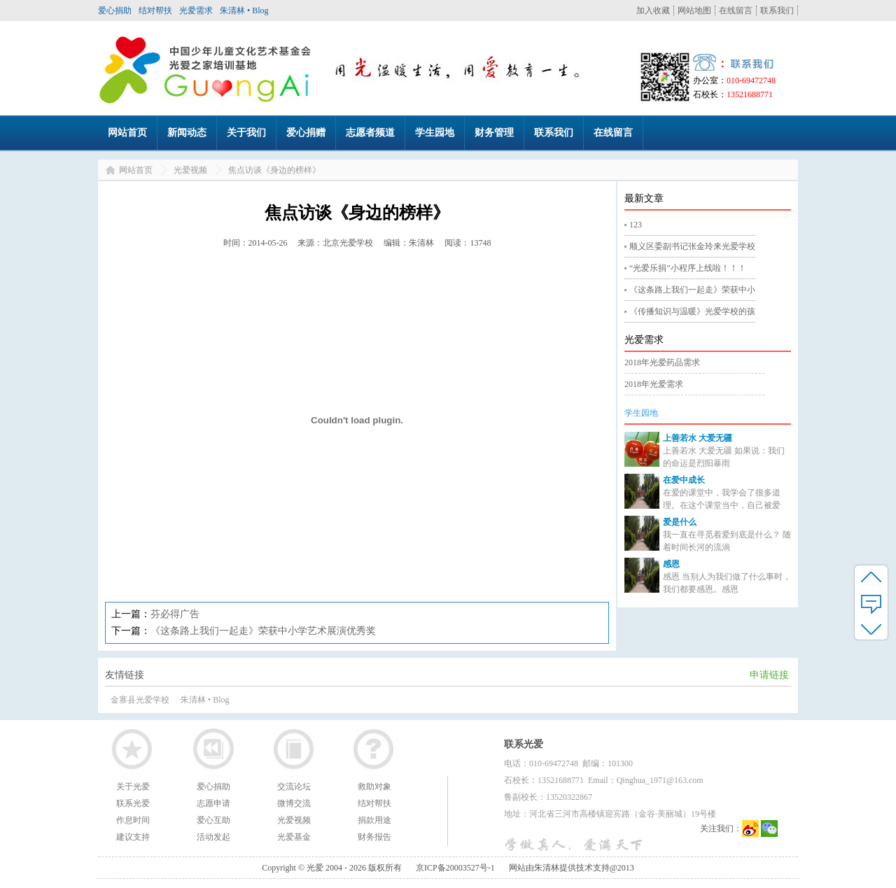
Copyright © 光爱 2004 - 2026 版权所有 (332, 868)
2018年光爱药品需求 (662, 362)
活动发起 (213, 837)
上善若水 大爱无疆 (697, 438)
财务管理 (494, 132)
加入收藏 (653, 10)
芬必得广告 (175, 614)
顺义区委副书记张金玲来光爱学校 (692, 246)
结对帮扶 (155, 10)
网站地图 (694, 10)
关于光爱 (133, 786)
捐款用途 (374, 820)
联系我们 (777, 10)
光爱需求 (196, 10)
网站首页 (127, 132)
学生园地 (434, 132)
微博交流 (294, 803)
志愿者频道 (370, 132)
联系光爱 (133, 803)
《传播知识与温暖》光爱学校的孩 (692, 311)
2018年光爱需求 (653, 384)
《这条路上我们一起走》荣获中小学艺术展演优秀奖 (263, 631)
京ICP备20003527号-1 (455, 868)
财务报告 (374, 837)
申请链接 (769, 675)
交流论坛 (294, 786)
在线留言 (735, 10)
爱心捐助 (115, 10)
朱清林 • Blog (244, 10)
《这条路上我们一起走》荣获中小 (692, 290)
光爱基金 (294, 837)
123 (635, 225)
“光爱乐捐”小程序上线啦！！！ (687, 268)
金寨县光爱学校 (140, 700)
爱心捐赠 (306, 132)
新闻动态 (186, 132)
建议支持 (133, 837)
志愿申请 (213, 803)
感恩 (671, 564)
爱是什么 (679, 522)
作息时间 (133, 820)
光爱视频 (190, 170)
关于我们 (246, 132)
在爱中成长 (684, 480)
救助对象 (374, 786)
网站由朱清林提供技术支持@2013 (571, 868)
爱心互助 (213, 820)
